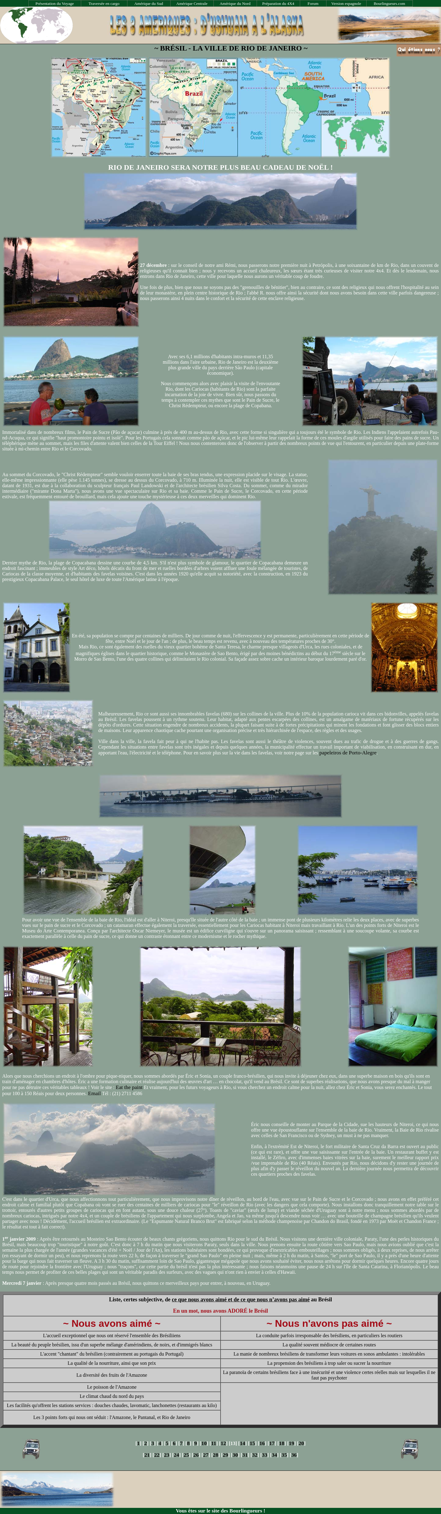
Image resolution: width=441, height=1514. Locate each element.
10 (204, 1443)
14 (242, 1443)
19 (291, 1443)
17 (271, 1443)
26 (195, 1455)
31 (244, 1455)
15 (252, 1443)
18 (281, 1443)
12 (223, 1443)
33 (264, 1455)
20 (301, 1443)
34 (274, 1455)
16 (262, 1443)
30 (235, 1455)
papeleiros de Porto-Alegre (348, 753)
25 (186, 1455)
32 (254, 1455)
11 (213, 1443)
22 (156, 1455)
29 (225, 1455)
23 (166, 1455)
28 (215, 1455)
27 (205, 1455)
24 (176, 1455)
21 (146, 1455)
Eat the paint (129, 1087)
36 (293, 1455)
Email (94, 1093)
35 (284, 1455)
